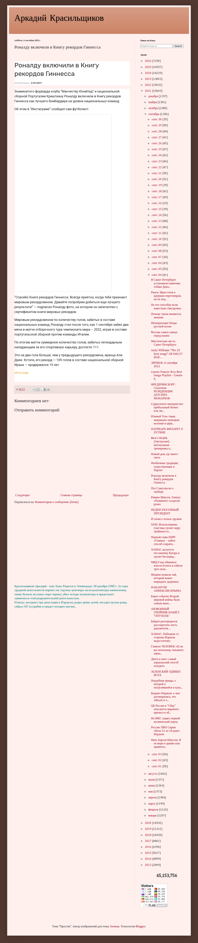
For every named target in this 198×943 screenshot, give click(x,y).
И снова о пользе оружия (166, 519)
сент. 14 (157, 215)
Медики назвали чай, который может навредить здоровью (165, 578)
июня (152, 785)
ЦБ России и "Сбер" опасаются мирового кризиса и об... (165, 709)
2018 (148, 835)
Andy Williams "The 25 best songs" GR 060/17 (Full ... (167, 354)
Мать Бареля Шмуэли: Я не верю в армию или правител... (166, 743)
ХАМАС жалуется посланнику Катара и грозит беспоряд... (165, 553)
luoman (114, 926)
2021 (148, 91)
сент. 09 (157, 245)
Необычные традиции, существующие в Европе (164, 467)
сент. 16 (157, 203)
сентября (154, 114)
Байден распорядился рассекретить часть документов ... (164, 625)
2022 (148, 85)
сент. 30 (157, 119)
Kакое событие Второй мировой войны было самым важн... (165, 600)
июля (151, 779)
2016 (148, 847)
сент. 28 (157, 131)
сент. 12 (157, 227)
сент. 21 (157, 173)
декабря (153, 96)
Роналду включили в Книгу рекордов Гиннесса (163, 479)
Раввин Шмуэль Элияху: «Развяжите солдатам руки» (166, 501)
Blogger (140, 926)
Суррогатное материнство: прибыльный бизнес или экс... (167, 407)
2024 (148, 73)
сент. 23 (157, 161)
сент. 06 (157, 263)
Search (178, 46)
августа (153, 773)
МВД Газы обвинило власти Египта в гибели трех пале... (166, 566)
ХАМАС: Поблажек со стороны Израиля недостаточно (165, 637)
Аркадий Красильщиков (59, 17)
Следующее (22, 495)
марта (152, 803)
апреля (152, 797)
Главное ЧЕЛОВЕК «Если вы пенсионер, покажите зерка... (167, 650)
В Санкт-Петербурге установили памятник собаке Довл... (165, 283)
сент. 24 (157, 155)
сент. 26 (157, 143)
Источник (21, 373)
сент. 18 (157, 191)
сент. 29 (157, 125)
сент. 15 (157, 209)
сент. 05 (157, 269)
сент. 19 (157, 185)
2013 (148, 865)
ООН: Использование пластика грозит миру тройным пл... (165, 528)
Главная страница (71, 495)
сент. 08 (157, 251)
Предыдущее (121, 495)
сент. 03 (157, 754)
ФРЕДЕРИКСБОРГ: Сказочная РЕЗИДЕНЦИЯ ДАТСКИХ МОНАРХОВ (163, 391)
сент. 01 (157, 766)
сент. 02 (157, 760)
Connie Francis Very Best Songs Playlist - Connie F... (167, 375)
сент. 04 (157, 275)
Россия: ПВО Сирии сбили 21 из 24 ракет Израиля (165, 731)
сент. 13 (157, 221)
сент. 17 (157, 197)
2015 (148, 853)
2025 (148, 67)
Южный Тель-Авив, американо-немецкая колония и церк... (165, 420)
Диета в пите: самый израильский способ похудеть (164, 663)
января (152, 815)
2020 (148, 823)
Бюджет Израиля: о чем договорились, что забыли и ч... (165, 697)
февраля (153, 809)
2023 (148, 79)
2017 (148, 841)
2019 (148, 829)
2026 (148, 61)
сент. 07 (157, 257)
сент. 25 (157, 149)
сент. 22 (157, 167)
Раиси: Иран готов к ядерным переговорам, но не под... (166, 296)
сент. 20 (157, 179)
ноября (153, 102)
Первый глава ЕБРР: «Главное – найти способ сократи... (163, 541)
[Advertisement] (72, 544)
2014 (148, 859)
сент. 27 (157, 137)
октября (153, 108)
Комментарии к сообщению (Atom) (57, 502)
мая (150, 791)
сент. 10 (157, 239)
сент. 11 (157, 233)
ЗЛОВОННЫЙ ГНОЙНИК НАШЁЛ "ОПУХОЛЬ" (165, 612)
